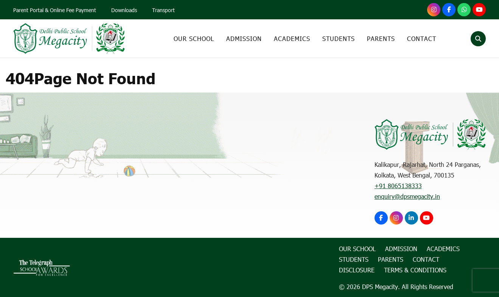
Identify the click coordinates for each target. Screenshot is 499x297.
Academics (292, 38)
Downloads (124, 10)
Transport (163, 10)
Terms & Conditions (415, 270)
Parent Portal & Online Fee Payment (54, 10)
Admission (244, 38)
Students (338, 38)
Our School (194, 38)
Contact (421, 38)
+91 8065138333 (398, 186)
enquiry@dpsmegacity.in (407, 196)
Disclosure (357, 270)
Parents (381, 38)
